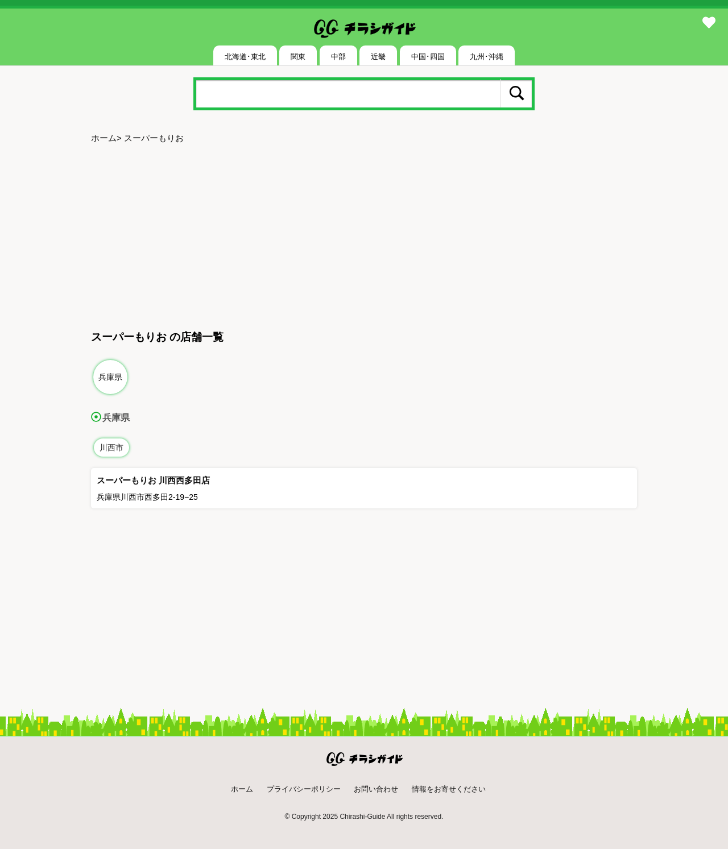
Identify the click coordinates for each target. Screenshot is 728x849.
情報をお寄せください (449, 789)
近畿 (378, 56)
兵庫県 (110, 377)
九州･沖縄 (486, 56)
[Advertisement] (364, 237)
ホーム (104, 138)
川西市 (111, 447)
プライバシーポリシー (304, 789)
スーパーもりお (154, 138)
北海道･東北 (245, 56)
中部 (338, 56)
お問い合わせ (376, 789)
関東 (298, 56)
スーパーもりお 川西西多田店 (153, 480)
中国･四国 (428, 56)
